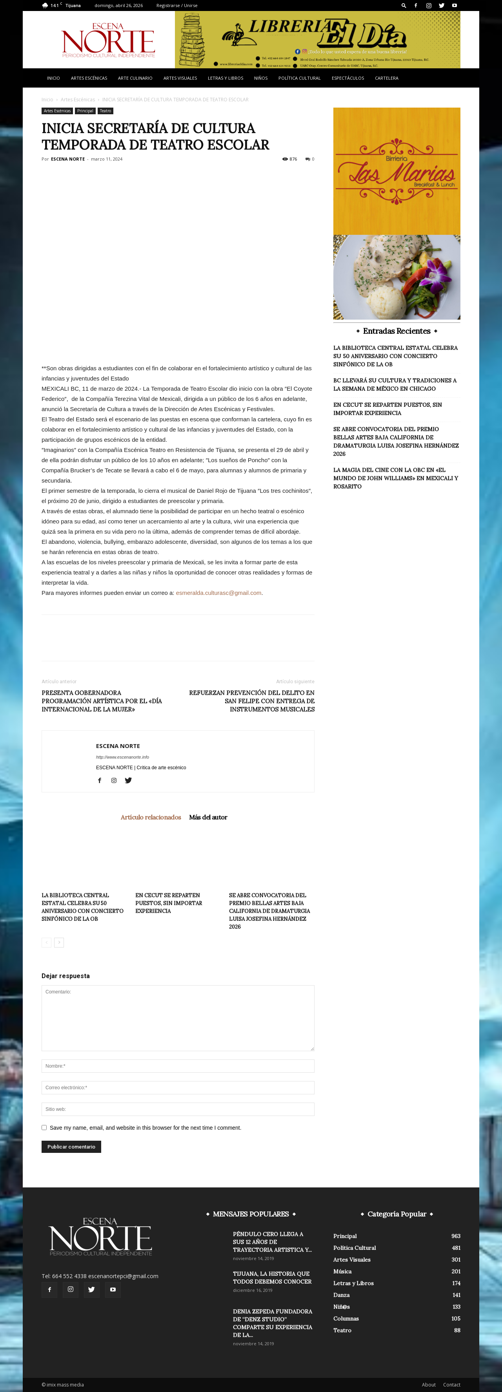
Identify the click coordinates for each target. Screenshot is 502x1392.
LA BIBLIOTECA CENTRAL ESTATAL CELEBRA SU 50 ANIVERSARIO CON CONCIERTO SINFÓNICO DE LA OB (395, 356)
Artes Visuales (180, 78)
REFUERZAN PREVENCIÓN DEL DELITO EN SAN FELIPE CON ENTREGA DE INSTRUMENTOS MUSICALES (252, 701)
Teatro (105, 110)
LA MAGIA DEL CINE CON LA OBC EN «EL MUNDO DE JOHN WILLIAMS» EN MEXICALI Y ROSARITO (395, 478)
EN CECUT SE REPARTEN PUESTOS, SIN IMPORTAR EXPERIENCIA (168, 903)
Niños (260, 78)
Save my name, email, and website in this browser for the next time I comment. (146, 1128)
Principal (85, 110)
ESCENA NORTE (68, 159)
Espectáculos (348, 78)
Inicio (53, 78)
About (429, 1384)
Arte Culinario (135, 78)
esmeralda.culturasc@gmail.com (219, 592)
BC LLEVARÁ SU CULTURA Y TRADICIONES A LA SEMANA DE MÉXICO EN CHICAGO (395, 384)
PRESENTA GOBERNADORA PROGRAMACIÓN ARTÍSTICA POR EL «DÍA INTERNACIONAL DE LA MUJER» (102, 701)
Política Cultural (299, 78)
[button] (404, 5)
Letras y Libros (225, 78)
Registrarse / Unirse (177, 5)
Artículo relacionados (151, 817)
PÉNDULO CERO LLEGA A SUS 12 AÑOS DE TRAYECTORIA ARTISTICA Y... (272, 1242)
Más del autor (208, 817)
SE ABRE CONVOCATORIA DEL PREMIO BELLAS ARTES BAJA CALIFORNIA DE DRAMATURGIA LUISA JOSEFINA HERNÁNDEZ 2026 (269, 911)
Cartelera (386, 78)
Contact (451, 1384)
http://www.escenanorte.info (122, 757)
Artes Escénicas (89, 78)
